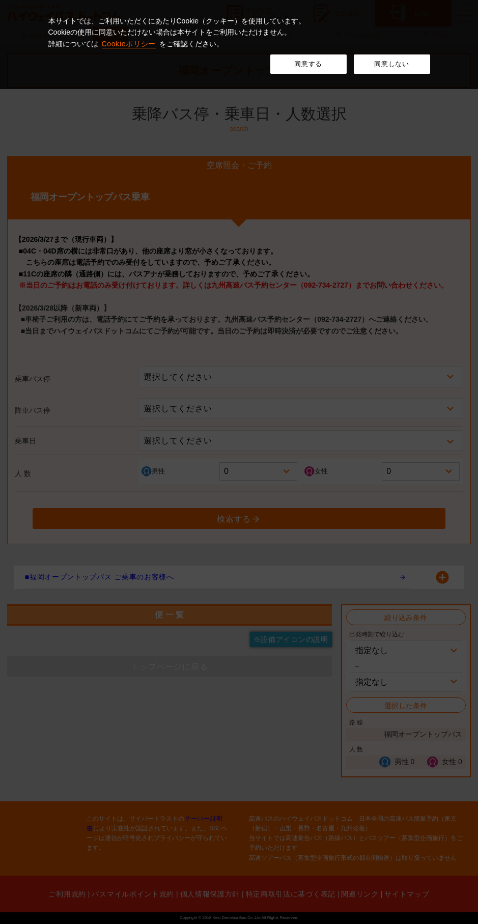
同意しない (391, 64)
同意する (308, 64)
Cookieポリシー (129, 44)
